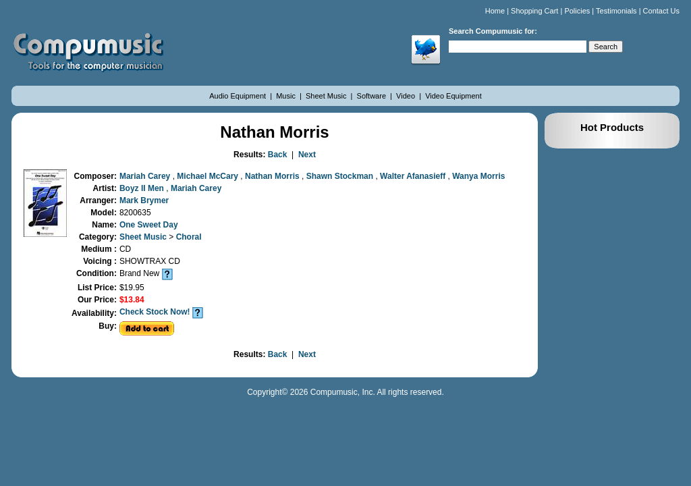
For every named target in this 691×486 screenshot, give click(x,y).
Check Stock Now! (154, 312)
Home (495, 11)
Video (406, 96)
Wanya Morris (478, 176)
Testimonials (616, 11)
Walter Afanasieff (413, 176)
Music (287, 96)
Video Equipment (453, 96)
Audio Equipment (238, 96)
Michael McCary (208, 176)
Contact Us (661, 11)
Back (277, 154)
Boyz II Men (142, 188)
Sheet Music (327, 96)
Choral (189, 237)
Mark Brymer (144, 200)
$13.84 (131, 299)
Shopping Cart (534, 11)
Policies (577, 11)
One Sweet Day (148, 225)
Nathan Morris (273, 176)
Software (372, 96)
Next (307, 154)
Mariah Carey (146, 176)
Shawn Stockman (341, 176)
